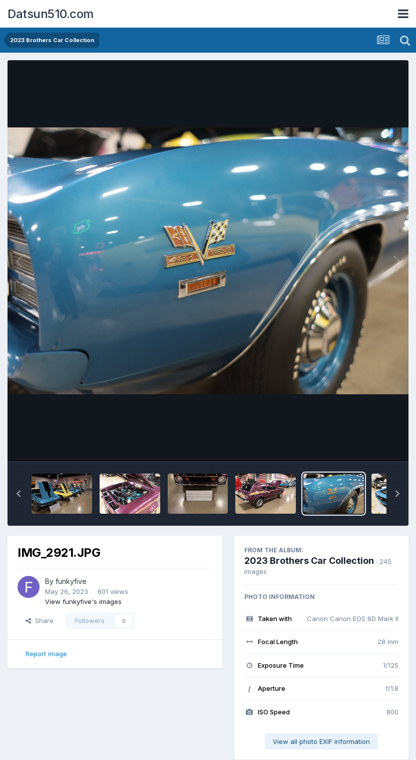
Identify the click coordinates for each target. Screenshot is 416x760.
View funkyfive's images (83, 601)
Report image (46, 654)
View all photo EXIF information (321, 741)
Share (40, 621)
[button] (19, 494)
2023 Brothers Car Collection (309, 560)
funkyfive (71, 581)
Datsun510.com (51, 14)
